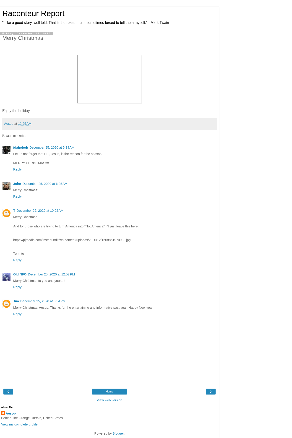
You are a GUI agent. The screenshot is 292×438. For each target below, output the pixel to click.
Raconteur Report (33, 13)
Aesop (11, 413)
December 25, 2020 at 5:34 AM (51, 147)
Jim (16, 301)
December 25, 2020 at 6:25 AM (44, 184)
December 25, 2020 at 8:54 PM (42, 301)
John (17, 184)
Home (109, 391)
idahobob (20, 147)
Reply (17, 169)
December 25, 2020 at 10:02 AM (40, 210)
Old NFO (19, 274)
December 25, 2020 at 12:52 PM (51, 274)
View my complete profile (19, 424)
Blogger (118, 433)
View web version (109, 400)
